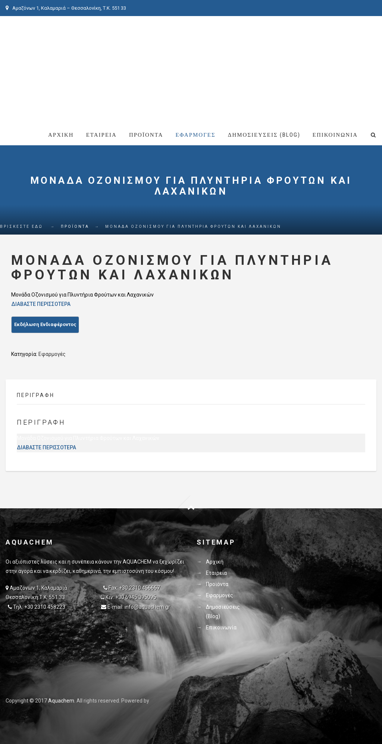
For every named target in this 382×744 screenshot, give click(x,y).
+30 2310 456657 (139, 588)
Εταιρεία (101, 134)
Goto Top (191, 508)
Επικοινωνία (335, 134)
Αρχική (61, 134)
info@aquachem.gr (147, 607)
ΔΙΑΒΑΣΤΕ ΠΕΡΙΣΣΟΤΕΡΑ (41, 304)
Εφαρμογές (195, 134)
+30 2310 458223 (44, 607)
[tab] (41, 397)
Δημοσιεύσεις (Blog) (264, 134)
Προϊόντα (146, 134)
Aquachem (61, 701)
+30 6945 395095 (135, 597)
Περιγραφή (35, 395)
